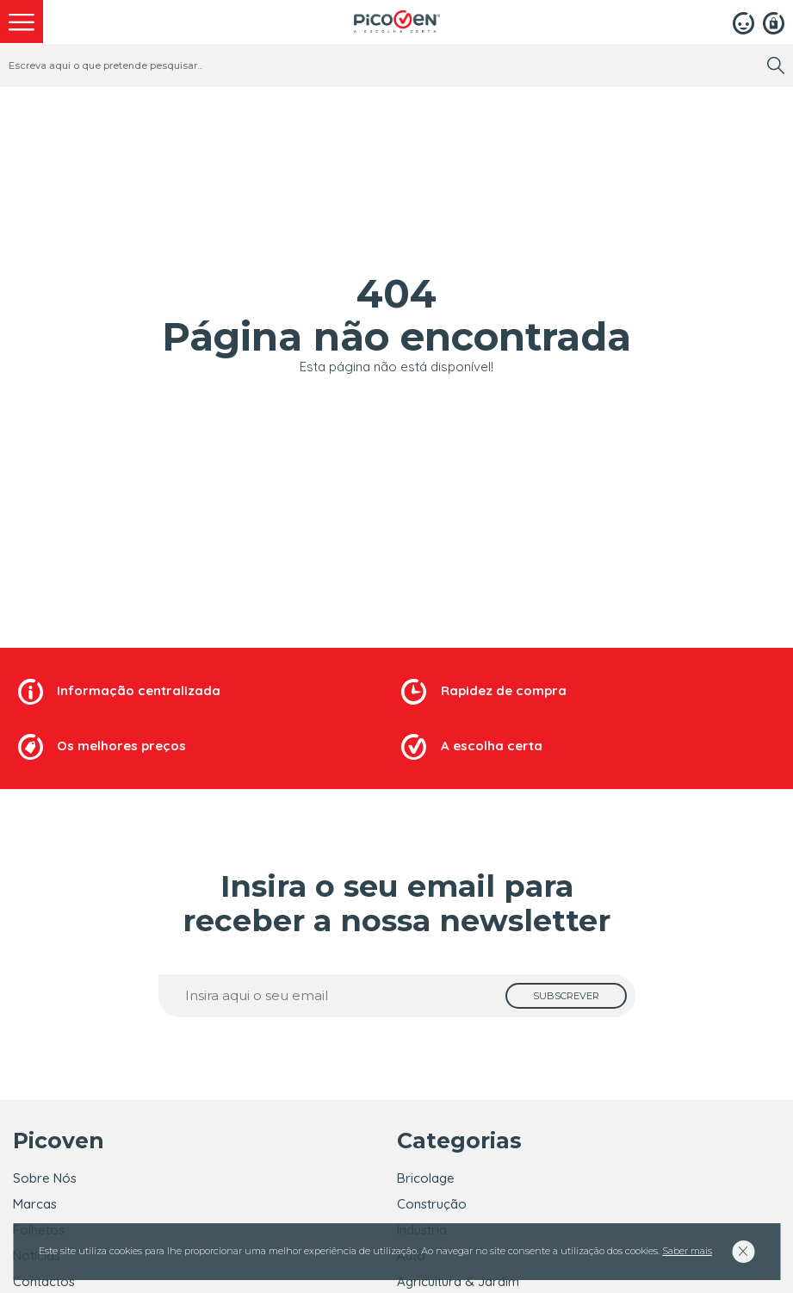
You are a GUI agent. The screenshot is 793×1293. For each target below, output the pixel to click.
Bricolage (426, 1178)
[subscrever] (566, 996)
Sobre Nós (45, 1178)
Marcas (35, 1204)
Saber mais (687, 1251)
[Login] (743, 21)
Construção (432, 1204)
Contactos (44, 1281)
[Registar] (774, 21)
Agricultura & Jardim (458, 1281)
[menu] (21, 21)
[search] (776, 65)
